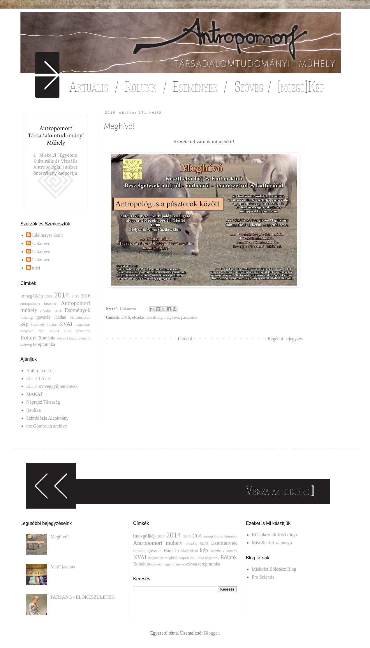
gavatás (43, 317)
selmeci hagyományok (74, 338)
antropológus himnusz (38, 304)
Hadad (60, 317)
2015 (75, 296)
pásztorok (189, 317)
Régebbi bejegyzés (285, 338)
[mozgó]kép (31, 295)
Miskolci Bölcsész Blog (274, 569)
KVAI (65, 324)
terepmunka (44, 344)
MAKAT (34, 394)
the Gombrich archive (46, 425)
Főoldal (185, 338)
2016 (125, 317)
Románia (46, 337)
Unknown (41, 243)
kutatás (52, 325)
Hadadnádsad (80, 318)
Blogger (211, 633)
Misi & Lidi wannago (272, 542)
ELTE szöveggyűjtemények (52, 386)
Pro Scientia (263, 577)
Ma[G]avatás (62, 566)
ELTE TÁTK (38, 378)
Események (77, 310)
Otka (67, 331)
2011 (48, 296)
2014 (61, 295)
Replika (33, 410)
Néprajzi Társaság (43, 402)
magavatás (82, 325)
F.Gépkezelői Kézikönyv (275, 534)
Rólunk (28, 337)
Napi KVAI (48, 331)
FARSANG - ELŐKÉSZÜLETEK (82, 597)
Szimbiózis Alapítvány (47, 418)
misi (36, 267)
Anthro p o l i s (40, 370)
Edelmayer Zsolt (47, 235)
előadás (138, 317)
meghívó (171, 317)
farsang (26, 317)
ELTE (58, 311)
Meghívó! (59, 536)
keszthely (154, 317)
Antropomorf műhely (158, 543)
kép (24, 324)
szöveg (26, 344)
